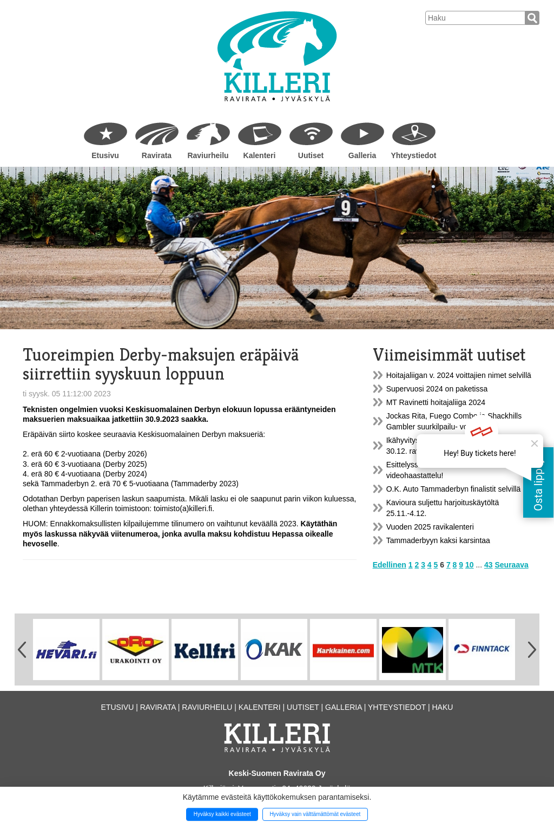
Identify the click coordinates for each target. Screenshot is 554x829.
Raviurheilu (207, 155)
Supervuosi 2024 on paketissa (437, 388)
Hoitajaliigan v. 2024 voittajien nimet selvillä (458, 375)
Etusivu (105, 155)
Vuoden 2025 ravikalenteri (430, 527)
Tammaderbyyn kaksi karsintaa (438, 540)
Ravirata (157, 155)
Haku (442, 707)
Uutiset (311, 155)
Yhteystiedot (413, 155)
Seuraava (511, 564)
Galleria (362, 155)
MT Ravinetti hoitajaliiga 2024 (435, 402)
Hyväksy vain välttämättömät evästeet (314, 814)
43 (488, 564)
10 (469, 564)
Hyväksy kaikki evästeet (222, 814)
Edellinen (389, 564)
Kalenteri (259, 155)
